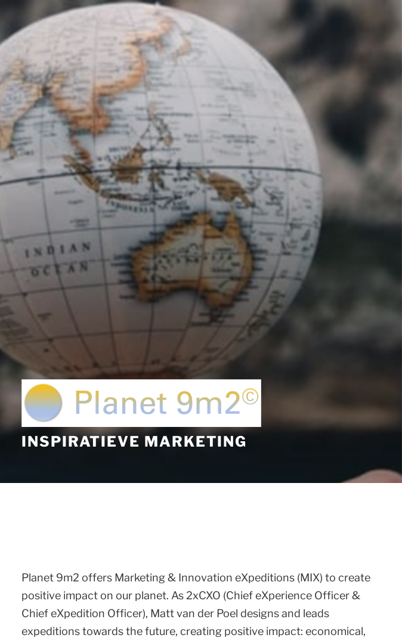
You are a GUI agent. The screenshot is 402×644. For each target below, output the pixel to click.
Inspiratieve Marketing (134, 441)
